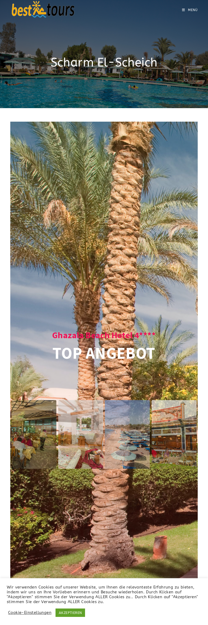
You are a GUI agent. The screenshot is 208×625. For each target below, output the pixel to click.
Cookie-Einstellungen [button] (29, 612)
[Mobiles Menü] (190, 10)
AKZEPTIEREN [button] (70, 613)
